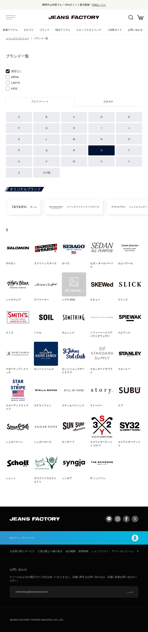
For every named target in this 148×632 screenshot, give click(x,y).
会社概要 (71, 551)
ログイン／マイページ (74, 538)
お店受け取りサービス (22, 551)
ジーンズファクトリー (17, 38)
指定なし (14, 71)
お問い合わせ (135, 29)
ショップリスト (100, 551)
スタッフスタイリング (88, 29)
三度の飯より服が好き (50, 551)
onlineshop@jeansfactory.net (31, 591)
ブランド (45, 29)
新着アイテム (10, 29)
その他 (46, 172)
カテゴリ (29, 29)
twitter (135, 519)
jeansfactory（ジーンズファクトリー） (74, 17)
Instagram (117, 519)
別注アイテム (62, 29)
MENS (12, 77)
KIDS (12, 88)
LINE (109, 519)
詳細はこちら (99, 4)
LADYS (13, 83)
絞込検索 (130, 17)
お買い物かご (140, 17)
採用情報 (83, 551)
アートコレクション (123, 551)
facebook (126, 519)
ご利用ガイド (114, 29)
